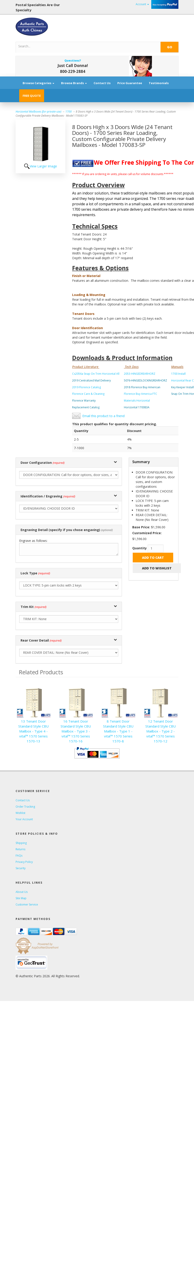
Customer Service (27, 904)
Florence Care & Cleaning (88, 394)
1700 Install (178, 374)
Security (21, 868)
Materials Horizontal (137, 400)
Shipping (21, 843)
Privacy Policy (24, 862)
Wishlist (20, 813)
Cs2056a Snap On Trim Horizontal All (95, 374)
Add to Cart (153, 557)
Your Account (24, 819)
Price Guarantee (129, 83)
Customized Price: (147, 533)
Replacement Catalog (85, 407)
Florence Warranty (84, 400)
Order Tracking (25, 807)
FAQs (19, 855)
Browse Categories (38, 83)
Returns (20, 849)
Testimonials (159, 83)
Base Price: (141, 527)
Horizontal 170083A (136, 407)
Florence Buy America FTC (140, 394)
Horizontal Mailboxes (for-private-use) (38, 111)
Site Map (21, 898)
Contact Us (102, 83)
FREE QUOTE (32, 96)
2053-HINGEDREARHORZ (139, 374)
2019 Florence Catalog (86, 387)
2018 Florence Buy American (142, 387)
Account (142, 4)
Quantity (139, 548)
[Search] (73, 46)
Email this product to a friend (103, 416)
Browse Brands (74, 83)
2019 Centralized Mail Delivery (91, 380)
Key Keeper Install (182, 387)
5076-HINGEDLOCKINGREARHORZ (145, 380)
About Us (22, 892)
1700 (68, 111)
